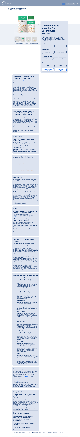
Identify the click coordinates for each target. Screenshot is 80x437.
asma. (18, 294)
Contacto (45, 4)
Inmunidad (21, 67)
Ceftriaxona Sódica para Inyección (52, 416)
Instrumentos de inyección (66, 414)
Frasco (48, 50)
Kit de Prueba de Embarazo (52, 424)
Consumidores (9, 417)
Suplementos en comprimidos (66, 416)
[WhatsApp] (35, 411)
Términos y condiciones (11, 432)
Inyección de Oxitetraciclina (52, 419)
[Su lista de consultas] (63, 3)
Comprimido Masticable (60, 30)
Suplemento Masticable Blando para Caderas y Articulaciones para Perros (53, 421)
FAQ (55, 4)
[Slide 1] (34, 376)
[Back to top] (74, 406)
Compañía (38, 4)
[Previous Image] (13, 24)
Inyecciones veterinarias (65, 413)
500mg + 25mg (48, 36)
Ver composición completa (61, 39)
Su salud (32, 4)
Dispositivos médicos (24, 412)
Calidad (8, 416)
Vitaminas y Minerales (28, 65)
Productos (19, 4)
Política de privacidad (20, 432)
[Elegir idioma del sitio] (77, 3)
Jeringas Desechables (51, 423)
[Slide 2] (35, 376)
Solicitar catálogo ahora (60, 54)
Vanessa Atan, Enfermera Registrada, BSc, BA (48, 351)
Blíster (60, 50)
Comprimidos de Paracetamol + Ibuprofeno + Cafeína (53, 414)
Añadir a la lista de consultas (48, 54)
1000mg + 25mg (60, 36)
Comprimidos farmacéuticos (66, 412)
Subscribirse (39, 425)
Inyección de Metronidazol (52, 412)
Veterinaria (22, 414)
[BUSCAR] (70, 3)
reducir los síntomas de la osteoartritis (22, 129)
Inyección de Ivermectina (52, 417)
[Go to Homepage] (6, 3)
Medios (50, 4)
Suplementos (22, 413)
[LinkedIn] (41, 411)
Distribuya (26, 4)
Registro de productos (11, 413)
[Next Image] (38, 24)
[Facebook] (38, 411)
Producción (9, 414)
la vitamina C (26, 289)
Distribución (9, 412)
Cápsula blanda (48, 30)
